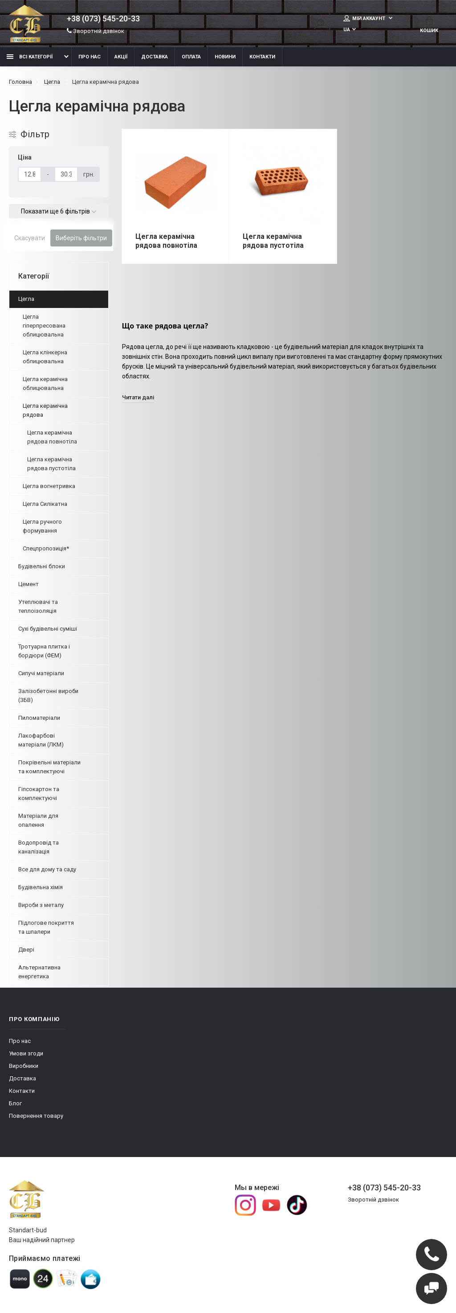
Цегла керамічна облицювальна (45, 383)
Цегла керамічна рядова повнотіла (52, 437)
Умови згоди (26, 1053)
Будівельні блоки (41, 566)
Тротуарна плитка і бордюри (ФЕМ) (44, 651)
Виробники (23, 1066)
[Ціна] (29, 174)
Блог (15, 1103)
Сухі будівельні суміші (47, 628)
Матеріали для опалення (38, 820)
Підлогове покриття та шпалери (46, 927)
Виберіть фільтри (81, 238)
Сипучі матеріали (41, 673)
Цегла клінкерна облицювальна (45, 357)
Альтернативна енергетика (39, 972)
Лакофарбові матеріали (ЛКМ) (41, 740)
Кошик (429, 24)
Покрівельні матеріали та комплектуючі (49, 767)
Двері (26, 949)
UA (346, 30)
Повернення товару (36, 1115)
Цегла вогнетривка (49, 486)
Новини (225, 57)
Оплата (191, 57)
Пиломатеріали (39, 717)
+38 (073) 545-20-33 (103, 18)
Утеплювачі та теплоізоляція (38, 606)
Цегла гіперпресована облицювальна (44, 325)
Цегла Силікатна (45, 504)
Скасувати (29, 238)
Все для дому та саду (47, 869)
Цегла (26, 298)
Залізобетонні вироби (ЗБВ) (48, 695)
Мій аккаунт (365, 18)
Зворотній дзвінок (95, 31)
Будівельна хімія (40, 887)
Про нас (89, 57)
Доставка (154, 57)
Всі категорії (30, 57)
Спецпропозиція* (46, 548)
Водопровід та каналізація (38, 847)
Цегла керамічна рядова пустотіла (51, 464)
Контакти (262, 57)
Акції (120, 57)
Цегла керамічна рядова (45, 410)
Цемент (28, 584)
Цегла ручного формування (42, 526)
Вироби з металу (41, 905)
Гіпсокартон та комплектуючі (38, 793)
